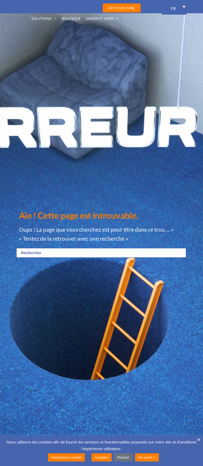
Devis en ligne (121, 8)
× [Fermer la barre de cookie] (198, 440)
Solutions (41, 18)
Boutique (71, 18)
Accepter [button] (101, 457)
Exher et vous (100, 18)
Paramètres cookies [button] (66, 457)
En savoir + (146, 457)
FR (173, 8)
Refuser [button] (123, 457)
